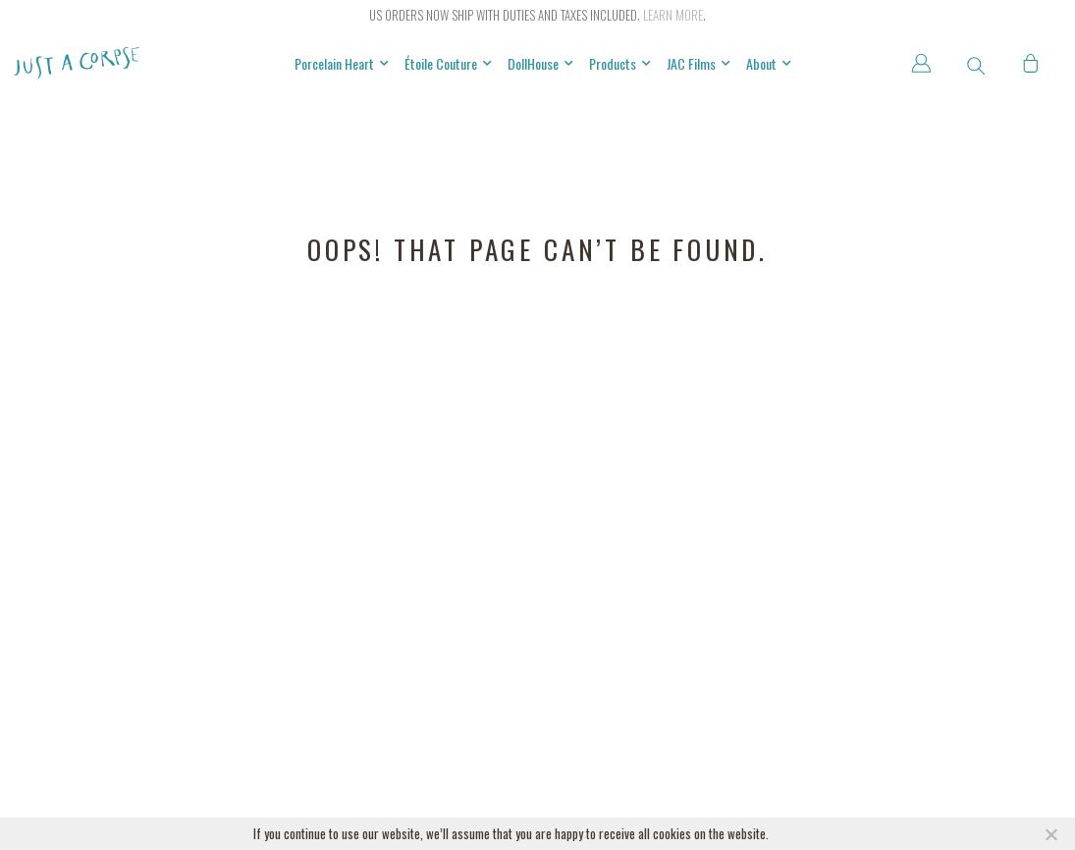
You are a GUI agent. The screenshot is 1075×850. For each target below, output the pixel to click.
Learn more (673, 15)
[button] (976, 66)
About (768, 64)
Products (620, 64)
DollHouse (540, 64)
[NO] (1050, 834)
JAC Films (698, 64)
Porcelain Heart (342, 64)
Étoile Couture (448, 64)
